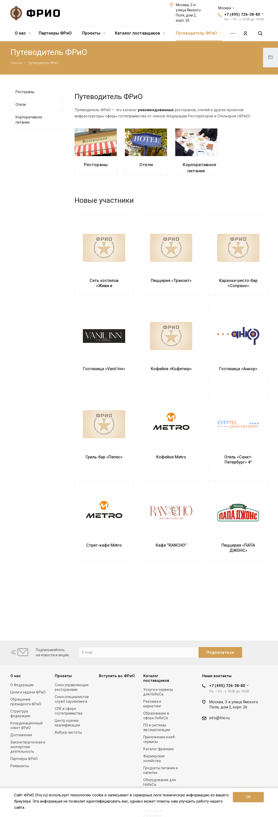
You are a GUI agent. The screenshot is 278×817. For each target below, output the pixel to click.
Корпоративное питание (28, 119)
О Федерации (22, 685)
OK (248, 797)
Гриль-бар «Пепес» (104, 457)
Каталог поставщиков (140, 33)
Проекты (93, 33)
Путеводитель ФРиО (199, 33)
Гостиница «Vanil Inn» (104, 368)
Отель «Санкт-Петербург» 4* (238, 460)
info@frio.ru (219, 718)
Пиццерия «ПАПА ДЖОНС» (238, 548)
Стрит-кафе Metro (104, 545)
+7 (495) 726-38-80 (242, 14)
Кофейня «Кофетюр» (171, 368)
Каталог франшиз (158, 749)
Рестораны (96, 164)
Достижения (21, 735)
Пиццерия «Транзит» (171, 280)
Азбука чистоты (68, 732)
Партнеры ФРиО (55, 33)
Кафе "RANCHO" (171, 545)
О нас (23, 33)
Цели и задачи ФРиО (28, 692)
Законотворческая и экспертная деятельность (27, 747)
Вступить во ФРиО (117, 676)
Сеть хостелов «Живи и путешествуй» (104, 285)
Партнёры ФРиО (24, 759)
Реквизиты (19, 766)
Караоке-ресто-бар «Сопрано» (238, 283)
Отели (146, 164)
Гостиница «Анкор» (238, 368)
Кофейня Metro (171, 457)
